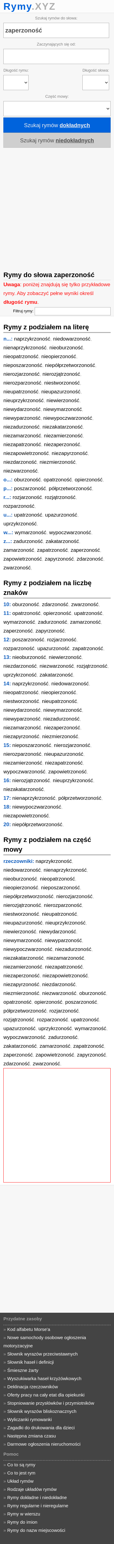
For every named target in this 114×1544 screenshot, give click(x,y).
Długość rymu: (16, 70)
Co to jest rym (21, 1472)
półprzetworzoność (70, 488)
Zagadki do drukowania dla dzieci (41, 1427)
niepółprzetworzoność (70, 365)
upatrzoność (28, 515)
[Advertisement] (57, 207)
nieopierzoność (58, 356)
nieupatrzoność (20, 392)
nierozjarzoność (21, 374)
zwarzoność (17, 568)
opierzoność (89, 480)
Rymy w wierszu (23, 1513)
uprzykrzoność (20, 524)
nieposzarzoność (22, 365)
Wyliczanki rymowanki (29, 1419)
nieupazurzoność (61, 392)
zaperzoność (85, 550)
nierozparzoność (22, 383)
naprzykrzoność (32, 339)
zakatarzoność (62, 541)
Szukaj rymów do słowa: (56, 18)
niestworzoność (62, 383)
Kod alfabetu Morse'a (28, 1329)
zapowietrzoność (22, 559)
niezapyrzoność (70, 453)
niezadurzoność (21, 427)
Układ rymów (20, 1481)
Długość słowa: (95, 70)
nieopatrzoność (20, 356)
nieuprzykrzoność (23, 400)
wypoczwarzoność (70, 532)
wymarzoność (30, 532)
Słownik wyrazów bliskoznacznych (42, 1411)
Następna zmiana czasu (31, 1435)
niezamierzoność (63, 436)
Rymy (17, 6)
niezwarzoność (20, 471)
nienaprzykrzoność (25, 348)
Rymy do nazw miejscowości (36, 1530)
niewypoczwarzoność (67, 418)
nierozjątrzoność (61, 374)
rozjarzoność (27, 497)
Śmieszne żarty (23, 1370)
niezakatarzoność (63, 427)
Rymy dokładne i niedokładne (37, 1497)
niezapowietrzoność (26, 453)
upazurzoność (61, 515)
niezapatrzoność (22, 444)
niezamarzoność (22, 436)
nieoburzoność (66, 348)
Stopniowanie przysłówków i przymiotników (50, 1403)
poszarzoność (30, 488)
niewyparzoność (21, 418)
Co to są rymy (21, 1464)
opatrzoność (58, 480)
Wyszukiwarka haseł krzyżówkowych (44, 1378)
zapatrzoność (52, 550)
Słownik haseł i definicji (30, 1362)
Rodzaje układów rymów (32, 1489)
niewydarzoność (21, 409)
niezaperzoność (62, 444)
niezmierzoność (57, 462)
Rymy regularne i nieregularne (37, 1505)
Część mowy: (57, 96)
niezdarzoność (20, 462)
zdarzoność (90, 559)
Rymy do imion (22, 1522)
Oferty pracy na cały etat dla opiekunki (46, 1394)
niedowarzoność (72, 339)
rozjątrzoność (60, 497)
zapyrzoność (59, 559)
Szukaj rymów (57, 125)
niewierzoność (63, 400)
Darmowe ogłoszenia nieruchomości (44, 1444)
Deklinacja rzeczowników (32, 1386)
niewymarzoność (62, 409)
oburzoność (27, 480)
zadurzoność (28, 541)
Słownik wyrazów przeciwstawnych (42, 1353)
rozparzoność (18, 506)
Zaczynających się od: (56, 44)
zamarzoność (18, 550)
